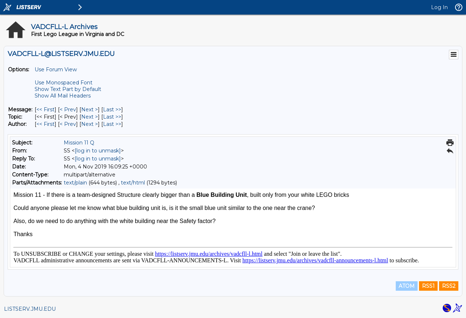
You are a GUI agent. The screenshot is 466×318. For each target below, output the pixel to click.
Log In (439, 7)
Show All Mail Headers (63, 95)
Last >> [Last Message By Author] (112, 124)
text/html (133, 182)
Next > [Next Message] (89, 109)
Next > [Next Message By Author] (89, 124)
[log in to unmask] (98, 150)
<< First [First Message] (45, 109)
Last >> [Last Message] (112, 109)
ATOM (407, 286)
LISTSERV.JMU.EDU (30, 309)
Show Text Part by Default (68, 89)
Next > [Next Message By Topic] (89, 117)
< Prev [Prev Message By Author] (68, 124)
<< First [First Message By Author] (45, 124)
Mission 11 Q (79, 142)
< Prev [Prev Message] (68, 109)
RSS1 (428, 286)
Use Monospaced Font (63, 82)
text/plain (75, 182)
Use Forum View (56, 69)
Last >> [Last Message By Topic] (112, 117)
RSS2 (448, 286)
